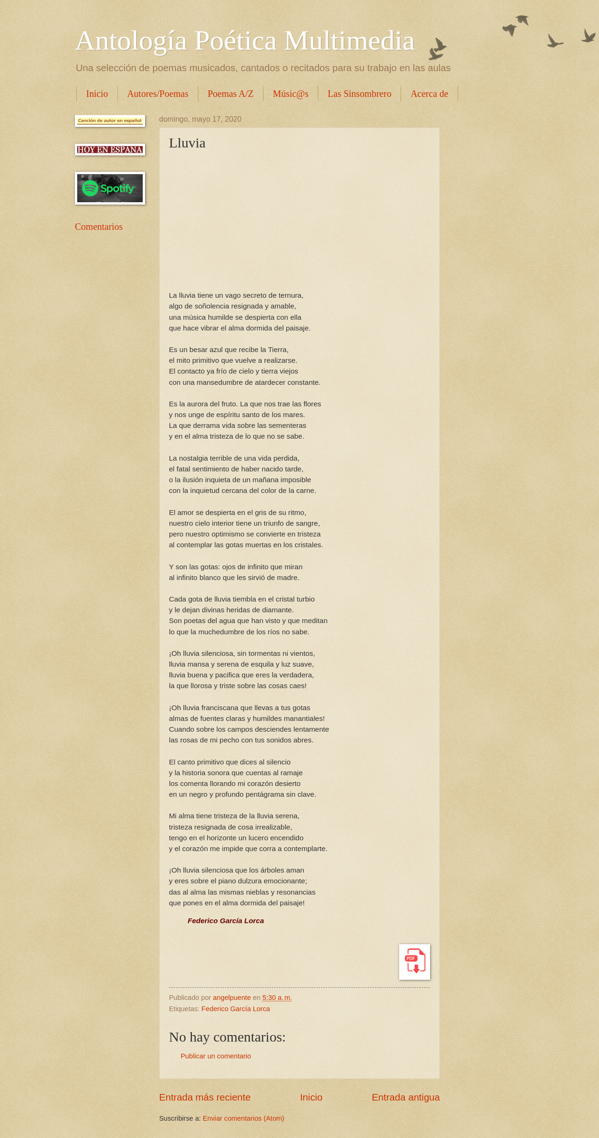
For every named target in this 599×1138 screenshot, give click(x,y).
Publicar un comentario (216, 1056)
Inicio (97, 93)
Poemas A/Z (231, 93)
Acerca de (429, 93)
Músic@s (290, 93)
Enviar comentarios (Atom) (243, 1118)
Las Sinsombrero (359, 93)
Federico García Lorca (236, 1009)
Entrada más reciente (205, 1097)
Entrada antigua (406, 1097)
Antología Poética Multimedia (245, 40)
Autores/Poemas (158, 93)
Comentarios (99, 226)
